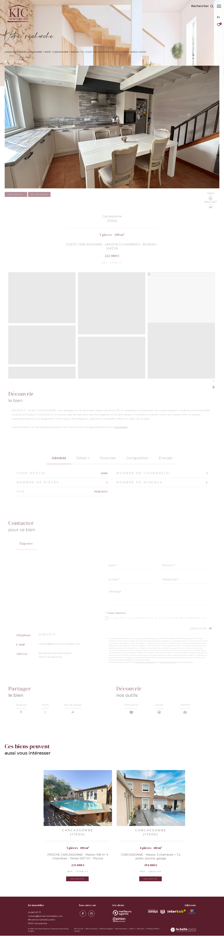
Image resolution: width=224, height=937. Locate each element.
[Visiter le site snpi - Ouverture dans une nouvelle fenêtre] (162, 913)
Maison (75, 52)
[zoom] (42, 321)
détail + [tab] (83, 458)
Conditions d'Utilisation (167, 662)
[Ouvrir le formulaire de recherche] (201, 6)
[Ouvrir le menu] (219, 6)
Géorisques (120, 427)
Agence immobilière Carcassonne (23, 52)
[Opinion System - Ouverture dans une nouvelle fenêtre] (122, 914)
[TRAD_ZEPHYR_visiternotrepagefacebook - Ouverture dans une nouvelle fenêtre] (82, 914)
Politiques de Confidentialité (145, 662)
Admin (132, 930)
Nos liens (141, 930)
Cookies (77, 932)
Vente (47, 52)
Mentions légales (106, 930)
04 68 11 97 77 (47, 634)
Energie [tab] (165, 458)
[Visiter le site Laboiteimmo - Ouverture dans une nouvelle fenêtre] (183, 931)
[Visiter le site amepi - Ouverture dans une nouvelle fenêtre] (153, 912)
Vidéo (210, 193)
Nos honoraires (92, 930)
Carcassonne (60, 52)
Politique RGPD (153, 930)
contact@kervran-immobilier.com (59, 643)
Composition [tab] (137, 458)
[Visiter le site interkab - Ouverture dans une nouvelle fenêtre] (177, 912)
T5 (82, 52)
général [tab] (59, 458)
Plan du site (79, 930)
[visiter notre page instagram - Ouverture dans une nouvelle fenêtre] (90, 914)
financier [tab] (108, 458)
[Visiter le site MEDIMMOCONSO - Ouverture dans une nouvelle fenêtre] (192, 913)
